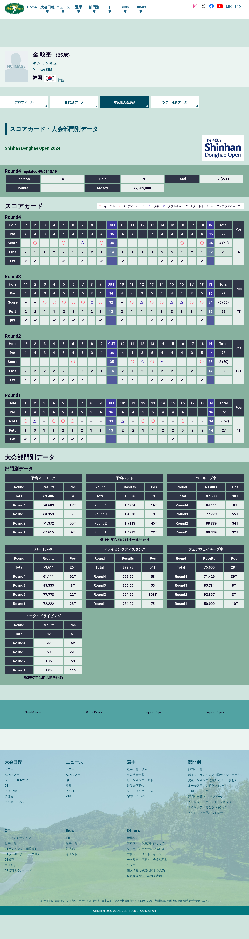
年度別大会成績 (124, 102)
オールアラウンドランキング (207, 809)
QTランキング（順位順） (21, 872)
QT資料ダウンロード (18, 894)
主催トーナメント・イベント (146, 878)
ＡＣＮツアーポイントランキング (210, 825)
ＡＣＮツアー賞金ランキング (207, 831)
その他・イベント (16, 825)
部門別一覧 (195, 793)
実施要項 (10, 888)
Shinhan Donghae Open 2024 (43, 147)
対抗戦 (70, 872)
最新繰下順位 (135, 809)
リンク (131, 888)
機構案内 (133, 861)
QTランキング (136, 820)
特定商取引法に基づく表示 (144, 899)
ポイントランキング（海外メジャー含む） (215, 798)
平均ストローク (198, 814)
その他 (70, 814)
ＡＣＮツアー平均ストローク (207, 836)
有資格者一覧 (135, 798)
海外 (69, 809)
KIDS (69, 820)
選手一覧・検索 (137, 793)
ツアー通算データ (175, 102)
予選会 (9, 820)
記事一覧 (10, 867)
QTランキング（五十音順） (22, 878)
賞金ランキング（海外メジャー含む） (213, 803)
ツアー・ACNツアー (18, 803)
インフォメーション (18, 861)
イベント (71, 878)
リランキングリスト (140, 803)
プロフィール (24, 102)
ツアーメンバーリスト (141, 814)
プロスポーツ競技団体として (146, 867)
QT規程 (9, 883)
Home (32, 7)
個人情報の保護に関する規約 (146, 894)
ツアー (9, 793)
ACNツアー (12, 798)
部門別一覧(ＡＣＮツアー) (205, 820)
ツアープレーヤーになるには (146, 872)
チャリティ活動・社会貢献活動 (147, 883)
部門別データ (74, 102)
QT (6, 809)
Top (68, 861)
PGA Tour (11, 814)
